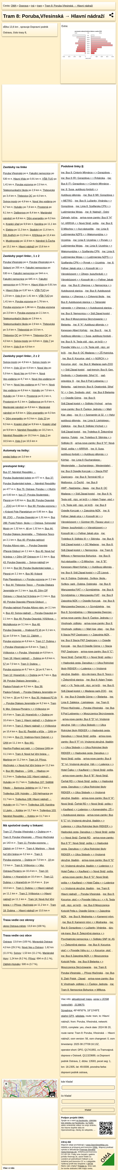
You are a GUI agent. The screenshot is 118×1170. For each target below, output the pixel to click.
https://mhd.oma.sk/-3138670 (104, 158)
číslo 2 (43, 435)
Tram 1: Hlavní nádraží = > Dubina (34, 720)
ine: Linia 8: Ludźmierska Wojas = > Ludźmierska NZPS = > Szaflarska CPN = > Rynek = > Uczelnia (88, 257)
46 (27, 528)
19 (49, 860)
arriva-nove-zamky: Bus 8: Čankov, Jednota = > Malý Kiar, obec (86, 409)
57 (4, 664)
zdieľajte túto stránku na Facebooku (78, 1121)
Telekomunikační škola (15, 190)
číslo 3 (18, 441)
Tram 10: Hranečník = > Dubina (32, 714)
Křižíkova (37, 235)
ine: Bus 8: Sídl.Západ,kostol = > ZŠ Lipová (84, 572)
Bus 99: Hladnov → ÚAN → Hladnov (26, 771)
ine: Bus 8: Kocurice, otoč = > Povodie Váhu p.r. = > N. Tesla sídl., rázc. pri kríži (88, 900)
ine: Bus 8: (96, 330)
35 (15, 697)
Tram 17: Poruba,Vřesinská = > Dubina (24, 831)
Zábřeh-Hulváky (11, 964)
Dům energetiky (35, 218)
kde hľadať (67, 1081)
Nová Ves (42, 368)
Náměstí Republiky (27, 430)
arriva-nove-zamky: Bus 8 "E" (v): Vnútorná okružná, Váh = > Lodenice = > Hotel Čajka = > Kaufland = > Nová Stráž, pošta (87, 764)
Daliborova (20, 212)
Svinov (17, 953)
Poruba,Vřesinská (12, 173)
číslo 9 (18, 296)
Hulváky (18, 207)
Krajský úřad (13, 224)
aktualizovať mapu (82, 999)
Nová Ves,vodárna (42, 201)
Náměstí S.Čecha (45, 241)
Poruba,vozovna (24, 184)
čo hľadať (66, 1095)
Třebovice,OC (24, 196)
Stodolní (34, 229)
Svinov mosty (39, 362)
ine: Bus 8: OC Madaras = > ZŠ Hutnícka (90, 353)
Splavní (7, 267)
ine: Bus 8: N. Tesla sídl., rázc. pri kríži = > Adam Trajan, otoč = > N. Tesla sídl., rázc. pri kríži (87, 499)
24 (37, 669)
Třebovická (49, 190)
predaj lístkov (10, 456)
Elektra (10, 229)
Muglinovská (13, 241)
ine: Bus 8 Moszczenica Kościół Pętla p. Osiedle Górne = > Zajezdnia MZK (85, 911)
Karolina (38, 224)
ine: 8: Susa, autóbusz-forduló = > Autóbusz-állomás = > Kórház (84, 454)
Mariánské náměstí (13, 407)
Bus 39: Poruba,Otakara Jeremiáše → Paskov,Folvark (30, 681)
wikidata (79, 1016)
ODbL (95, 1147)
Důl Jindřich (9, 235)
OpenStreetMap (64, 158)
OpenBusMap (81, 158)
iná (32, 5)
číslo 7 (46, 341)
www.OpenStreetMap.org (97, 1145)
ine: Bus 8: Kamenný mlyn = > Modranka (84, 922)
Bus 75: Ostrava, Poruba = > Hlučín (36, 489)
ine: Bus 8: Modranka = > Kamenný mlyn (91, 916)
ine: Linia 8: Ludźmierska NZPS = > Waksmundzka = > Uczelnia (85, 235)
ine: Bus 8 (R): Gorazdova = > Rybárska (83, 178)
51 (4, 635)
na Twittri (89, 1123)
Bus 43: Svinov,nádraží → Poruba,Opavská (29, 613)
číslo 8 (17, 346)
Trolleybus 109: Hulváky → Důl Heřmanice (26, 793)
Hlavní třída (19, 179)
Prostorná (42, 207)
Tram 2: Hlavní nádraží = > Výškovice (35, 726)
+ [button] (7, 89)
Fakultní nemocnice (40, 173)
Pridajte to (82, 1166)
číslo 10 (18, 368)
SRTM (90, 1163)
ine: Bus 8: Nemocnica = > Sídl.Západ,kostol (85, 313)
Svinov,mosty (10, 201)
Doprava (23, 5)
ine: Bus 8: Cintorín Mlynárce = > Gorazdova (85, 172)
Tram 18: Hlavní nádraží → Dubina (22, 658)
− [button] (7, 94)
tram (39, 5)
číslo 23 (42, 418)
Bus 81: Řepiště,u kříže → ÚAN (36, 731)
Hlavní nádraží (26, 246)
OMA (13, 5)
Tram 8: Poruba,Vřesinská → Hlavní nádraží (69, 5)
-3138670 (79, 1004)
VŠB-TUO (47, 179)
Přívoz (31, 958)
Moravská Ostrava (42, 941)
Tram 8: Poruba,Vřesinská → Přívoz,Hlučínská (28, 837)
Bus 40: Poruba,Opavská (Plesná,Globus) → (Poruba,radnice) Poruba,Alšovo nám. (29, 602)
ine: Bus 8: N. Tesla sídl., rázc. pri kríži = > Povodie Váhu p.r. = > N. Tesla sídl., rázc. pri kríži (85, 347)
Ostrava (7, 941)
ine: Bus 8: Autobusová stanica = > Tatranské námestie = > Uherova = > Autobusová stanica (86, 302)
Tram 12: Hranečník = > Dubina (20, 675)
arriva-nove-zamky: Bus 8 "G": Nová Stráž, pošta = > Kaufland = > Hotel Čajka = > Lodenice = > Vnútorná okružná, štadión (87, 883)
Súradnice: (67, 1010)
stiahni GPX (67, 1016)
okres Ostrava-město (14, 926)
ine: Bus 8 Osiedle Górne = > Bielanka (86, 696)
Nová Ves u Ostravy (32, 947)
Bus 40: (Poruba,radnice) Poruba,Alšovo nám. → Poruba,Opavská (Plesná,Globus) (25, 546)
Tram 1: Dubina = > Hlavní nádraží (34, 888)
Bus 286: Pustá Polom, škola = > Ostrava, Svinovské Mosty (29, 523)
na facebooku (82, 1120)
